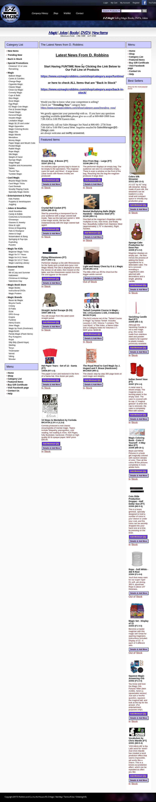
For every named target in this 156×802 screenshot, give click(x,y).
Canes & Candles (16, 78)
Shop (10, 376)
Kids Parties (14, 199)
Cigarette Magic (16, 84)
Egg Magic (13, 104)
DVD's (85, 33)
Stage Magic (14, 162)
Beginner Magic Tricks (19, 252)
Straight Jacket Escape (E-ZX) (56, 310)
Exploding (13, 242)
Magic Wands (15, 134)
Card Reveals (15, 186)
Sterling (12, 345)
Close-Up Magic (16, 90)
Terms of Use (69, 797)
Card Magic (13, 177)
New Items (99, 33)
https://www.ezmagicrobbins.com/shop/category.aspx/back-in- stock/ (82, 91)
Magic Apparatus (16, 126)
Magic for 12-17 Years (18, 260)
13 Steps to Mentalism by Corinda (58, 420)
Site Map (59, 797)
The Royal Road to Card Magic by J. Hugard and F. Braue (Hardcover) (101, 366)
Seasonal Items (16, 266)
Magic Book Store (17, 285)
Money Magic (15, 140)
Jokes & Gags (15, 233)
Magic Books (14, 288)
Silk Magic (13, 154)
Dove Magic (14, 101)
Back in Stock (15, 59)
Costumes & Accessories (20, 217)
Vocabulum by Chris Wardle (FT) (138, 739)
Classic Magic (15, 87)
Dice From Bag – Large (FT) (97, 161)
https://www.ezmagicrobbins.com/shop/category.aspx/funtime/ (82, 76)
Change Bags (15, 81)
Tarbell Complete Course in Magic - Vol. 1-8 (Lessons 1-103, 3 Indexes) (101, 311)
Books (73, 33)
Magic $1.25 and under (19, 123)
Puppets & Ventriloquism (20, 201)
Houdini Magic (15, 118)
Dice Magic (14, 98)
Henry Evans (14, 323)
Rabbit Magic (14, 148)
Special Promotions (18, 63)
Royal (11, 339)
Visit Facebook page (18, 387)
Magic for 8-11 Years (18, 257)
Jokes (63, 33)
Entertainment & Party (19, 195)
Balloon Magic (15, 76)
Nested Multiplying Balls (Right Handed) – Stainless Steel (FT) (99, 212)
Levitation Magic (16, 120)
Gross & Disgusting (17, 228)
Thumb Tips (14, 171)
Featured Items (15, 382)
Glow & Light (14, 225)
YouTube (152, 3)
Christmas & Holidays (18, 278)
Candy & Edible (16, 214)
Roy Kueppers (15, 337)
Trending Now (15, 55)
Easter (12, 270)
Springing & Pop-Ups (18, 239)
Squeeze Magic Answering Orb (136, 677)
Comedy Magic (15, 92)
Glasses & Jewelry (17, 222)
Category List (15, 379)
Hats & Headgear (16, 231)
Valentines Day (15, 281)
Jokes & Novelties (17, 208)
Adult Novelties (15, 211)
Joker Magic (14, 325)
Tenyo (11, 348)
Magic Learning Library (19, 263)
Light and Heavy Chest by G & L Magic (103, 266)
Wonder (12, 359)
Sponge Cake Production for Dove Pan (136, 245)
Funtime (12, 320)
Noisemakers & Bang (18, 236)
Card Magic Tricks (17, 183)
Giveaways (14, 219)
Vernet (12, 353)
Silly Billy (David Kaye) (19, 342)
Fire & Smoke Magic (18, 109)
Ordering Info (81, 797)
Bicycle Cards (15, 303)
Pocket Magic (15, 146)
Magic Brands (15, 297)
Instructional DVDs (17, 290)
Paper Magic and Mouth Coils (22, 143)
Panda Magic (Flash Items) (21, 334)
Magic (53, 33)
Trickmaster (14, 351)
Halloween (13, 275)
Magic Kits (13, 132)
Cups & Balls (14, 95)
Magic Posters (15, 293)
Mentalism (13, 137)
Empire (12, 317)
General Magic (15, 115)
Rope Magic (14, 151)
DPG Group (14, 314)
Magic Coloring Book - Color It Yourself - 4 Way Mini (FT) (137, 442)
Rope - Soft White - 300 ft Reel (138, 570)
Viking (11, 356)
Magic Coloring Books (18, 129)
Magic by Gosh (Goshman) (21, 328)
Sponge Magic (15, 160)
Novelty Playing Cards (19, 189)
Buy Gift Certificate (17, 384)
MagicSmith (14, 331)
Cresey (12, 306)
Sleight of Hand (15, 157)
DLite (11, 311)
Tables (12, 168)
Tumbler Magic (15, 174)
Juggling (12, 204)
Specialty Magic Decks (19, 192)
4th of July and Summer (19, 272)
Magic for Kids (15, 248)
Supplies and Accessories (20, 165)
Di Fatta (12, 309)
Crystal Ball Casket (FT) (53, 208)
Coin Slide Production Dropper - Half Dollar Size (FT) (136, 500)
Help (10, 393)
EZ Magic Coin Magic (18, 106)
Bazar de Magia (16, 300)
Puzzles (12, 245)
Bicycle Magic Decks (18, 181)
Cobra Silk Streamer (134, 177)
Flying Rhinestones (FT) (53, 257)
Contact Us (13, 390)
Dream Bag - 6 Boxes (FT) (54, 161)
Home (11, 373)
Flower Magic (15, 112)
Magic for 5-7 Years (17, 254)
